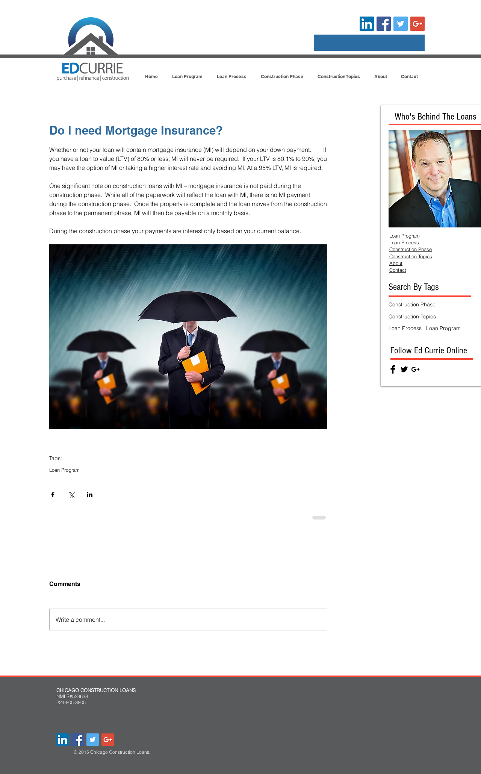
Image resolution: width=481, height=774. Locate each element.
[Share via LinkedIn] (89, 494)
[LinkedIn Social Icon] (367, 24)
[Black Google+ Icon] (415, 369)
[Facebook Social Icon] (384, 24)
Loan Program (64, 470)
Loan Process (405, 328)
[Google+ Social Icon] (417, 24)
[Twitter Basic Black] (404, 369)
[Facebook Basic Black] (393, 369)
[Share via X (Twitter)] (71, 494)
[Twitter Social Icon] (400, 24)
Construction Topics (412, 316)
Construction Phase (412, 304)
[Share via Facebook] (52, 494)
